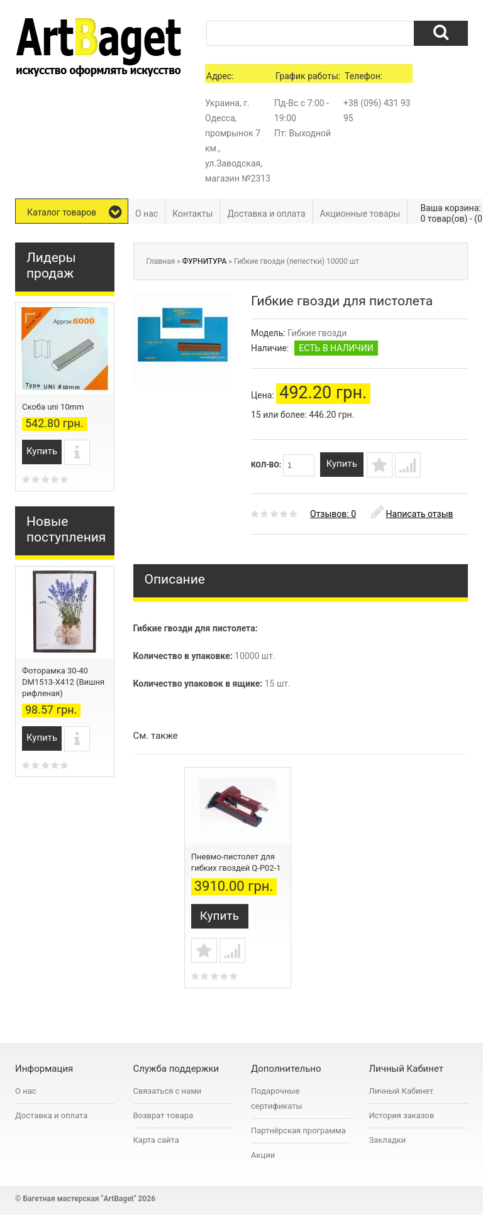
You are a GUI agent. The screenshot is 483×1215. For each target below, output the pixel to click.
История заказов (402, 1117)
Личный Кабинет (401, 1093)
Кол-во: (282, 465)
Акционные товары (360, 214)
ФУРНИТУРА (204, 261)
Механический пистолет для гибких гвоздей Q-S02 (230, 874)
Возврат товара (163, 1117)
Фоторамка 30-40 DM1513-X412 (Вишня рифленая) (63, 682)
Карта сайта (156, 1142)
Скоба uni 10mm (53, 406)
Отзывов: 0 (333, 520)
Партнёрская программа (298, 1132)
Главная (161, 261)
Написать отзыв (412, 520)
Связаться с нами (167, 1093)
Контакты (192, 214)
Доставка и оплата (266, 214)
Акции (263, 1157)
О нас (146, 214)
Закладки (387, 1142)
